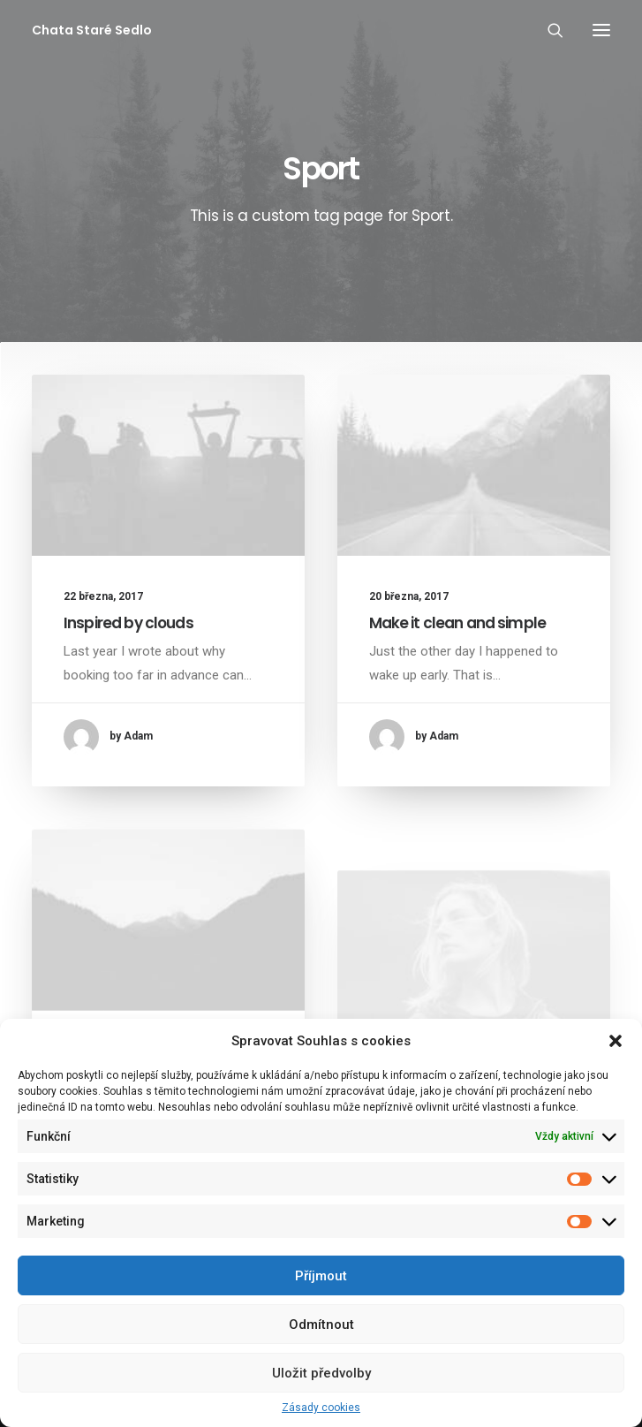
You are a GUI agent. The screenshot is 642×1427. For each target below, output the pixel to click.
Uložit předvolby (321, 1373)
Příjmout (321, 1276)
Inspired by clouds (128, 623)
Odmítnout (321, 1324)
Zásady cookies (321, 1407)
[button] (615, 1041)
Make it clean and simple (458, 623)
